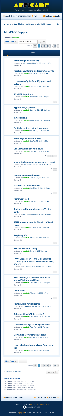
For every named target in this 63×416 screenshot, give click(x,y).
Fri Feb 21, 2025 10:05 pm (39, 130)
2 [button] (41, 46)
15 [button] (55, 46)
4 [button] (47, 46)
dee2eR (16, 37)
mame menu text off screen (27, 175)
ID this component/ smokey (26, 60)
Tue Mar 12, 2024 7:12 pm (39, 327)
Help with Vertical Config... (26, 248)
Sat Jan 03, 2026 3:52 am (39, 73)
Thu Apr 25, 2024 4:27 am (39, 293)
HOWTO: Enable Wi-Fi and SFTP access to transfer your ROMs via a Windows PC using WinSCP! (34, 261)
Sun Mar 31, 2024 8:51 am (41, 306)
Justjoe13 (26, 214)
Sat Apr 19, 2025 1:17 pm (39, 97)
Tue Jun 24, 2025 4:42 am (39, 86)
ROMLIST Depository (23, 94)
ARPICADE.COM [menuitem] (24, 16)
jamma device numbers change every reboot (34, 162)
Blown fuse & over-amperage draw (30, 334)
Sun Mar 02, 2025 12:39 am (40, 110)
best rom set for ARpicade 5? (27, 185)
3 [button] (44, 46)
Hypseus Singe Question (25, 107)
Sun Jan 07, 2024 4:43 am (39, 350)
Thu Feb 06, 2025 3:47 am (42, 164)
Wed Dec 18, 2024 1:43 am (40, 188)
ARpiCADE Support (16, 32)
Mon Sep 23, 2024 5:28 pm (41, 214)
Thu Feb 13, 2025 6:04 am (39, 151)
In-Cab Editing (20, 117)
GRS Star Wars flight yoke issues (28, 148)
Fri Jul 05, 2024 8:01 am (38, 251)
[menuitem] (34, 16)
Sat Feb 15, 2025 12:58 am (40, 141)
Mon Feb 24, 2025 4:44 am (40, 120)
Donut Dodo (19, 290)
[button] (35, 46)
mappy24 (26, 306)
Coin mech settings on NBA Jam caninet (32, 324)
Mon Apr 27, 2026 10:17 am (42, 63)
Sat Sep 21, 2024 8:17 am (39, 227)
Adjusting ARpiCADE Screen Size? (29, 314)
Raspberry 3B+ (20, 235)
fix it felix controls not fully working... (31, 128)
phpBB (22, 412)
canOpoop (27, 267)
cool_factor (27, 164)
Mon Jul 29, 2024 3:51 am (39, 238)
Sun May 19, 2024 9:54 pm (42, 267)
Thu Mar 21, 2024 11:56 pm (40, 317)
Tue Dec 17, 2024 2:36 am (39, 201)
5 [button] (50, 46)
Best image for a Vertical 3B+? (27, 138)
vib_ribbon (27, 63)
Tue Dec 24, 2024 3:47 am (39, 178)
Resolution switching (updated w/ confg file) (34, 71)
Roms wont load (21, 198)
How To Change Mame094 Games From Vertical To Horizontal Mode (32, 279)
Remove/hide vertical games (27, 303)
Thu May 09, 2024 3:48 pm (40, 283)
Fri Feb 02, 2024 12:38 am (39, 337)
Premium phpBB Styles (39, 404)
